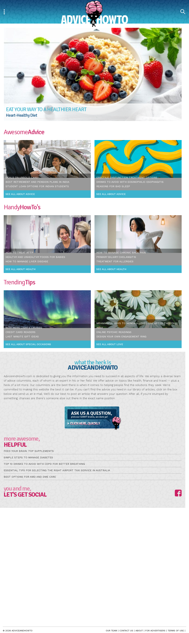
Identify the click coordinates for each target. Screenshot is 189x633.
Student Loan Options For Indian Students (37, 186)
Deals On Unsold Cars (22, 177)
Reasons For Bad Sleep (113, 186)
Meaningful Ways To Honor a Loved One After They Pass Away (137, 325)
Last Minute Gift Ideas (22, 336)
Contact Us (126, 630)
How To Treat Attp (19, 252)
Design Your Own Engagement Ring (121, 336)
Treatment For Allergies (114, 261)
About (139, 630)
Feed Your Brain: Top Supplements (29, 450)
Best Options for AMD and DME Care (30, 476)
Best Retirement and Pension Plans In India (37, 181)
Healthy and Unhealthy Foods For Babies (35, 256)
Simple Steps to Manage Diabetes (28, 457)
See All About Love (109, 344)
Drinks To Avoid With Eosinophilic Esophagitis (130, 181)
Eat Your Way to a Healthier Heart (46, 109)
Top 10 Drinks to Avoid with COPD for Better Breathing (44, 463)
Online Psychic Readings (113, 332)
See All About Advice (20, 194)
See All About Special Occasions (28, 344)
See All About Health (20, 269)
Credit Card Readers (20, 332)
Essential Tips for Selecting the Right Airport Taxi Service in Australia (57, 470)
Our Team (111, 630)
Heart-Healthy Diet (21, 115)
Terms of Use (176, 630)
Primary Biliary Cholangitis (116, 256)
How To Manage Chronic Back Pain (121, 252)
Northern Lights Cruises (24, 327)
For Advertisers (155, 630)
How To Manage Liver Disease (27, 261)
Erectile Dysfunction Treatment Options (126, 177)
